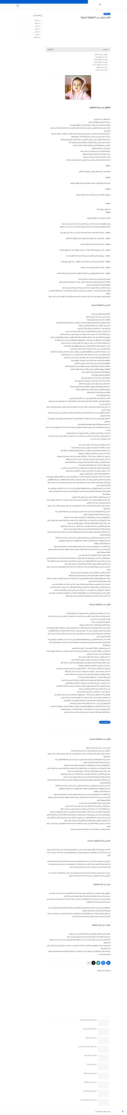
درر (99, 5)
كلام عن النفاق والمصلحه (90, 1091)
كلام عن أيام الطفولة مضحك (99, 65)
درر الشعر (37, 26)
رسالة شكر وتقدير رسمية (90, 1029)
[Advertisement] (78, 33)
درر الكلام (107, 13)
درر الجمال (37, 20)
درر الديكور (37, 23)
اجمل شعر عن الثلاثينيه (90, 1082)
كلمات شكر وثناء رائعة (90, 1055)
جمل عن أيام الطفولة (101, 67)
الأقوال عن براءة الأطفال (101, 54)
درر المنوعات (36, 37)
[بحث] (18, 6)
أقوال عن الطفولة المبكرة (100, 62)
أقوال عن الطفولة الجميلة (100, 59)
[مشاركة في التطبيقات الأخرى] (89, 963)
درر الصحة (37, 29)
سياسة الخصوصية (81, 1)
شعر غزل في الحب (92, 1064)
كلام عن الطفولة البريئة (101, 57)
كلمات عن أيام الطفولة (101, 70)
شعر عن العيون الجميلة (90, 1073)
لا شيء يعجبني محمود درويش (88, 1100)
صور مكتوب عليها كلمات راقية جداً (87, 1046)
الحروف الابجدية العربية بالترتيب (88, 1020)
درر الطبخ (37, 32)
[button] (103, 963)
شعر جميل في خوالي (91, 1038)
